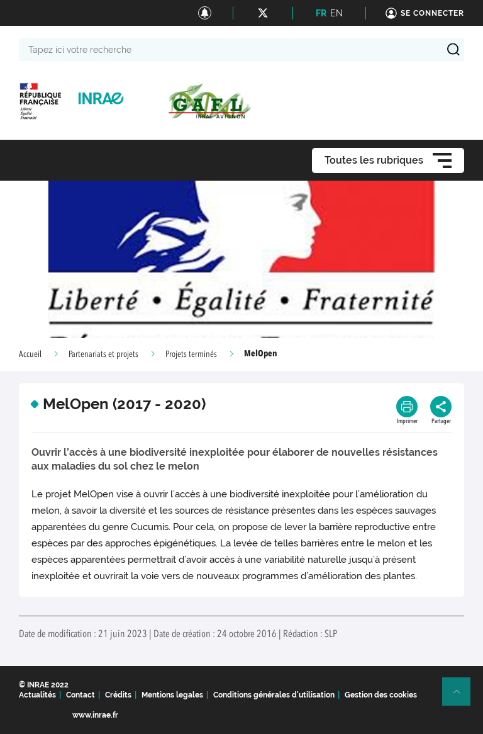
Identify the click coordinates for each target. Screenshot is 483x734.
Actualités (37, 695)
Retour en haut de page (461, 697)
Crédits (118, 695)
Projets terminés (191, 354)
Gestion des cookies (381, 695)
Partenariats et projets (103, 354)
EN (336, 13)
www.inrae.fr (95, 715)
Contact (80, 695)
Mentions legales (172, 695)
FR (321, 13)
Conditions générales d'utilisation (274, 695)
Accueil (30, 354)
